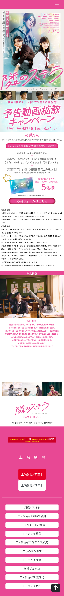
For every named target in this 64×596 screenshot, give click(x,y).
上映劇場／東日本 (32, 474)
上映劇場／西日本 (32, 485)
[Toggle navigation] (56, 4)
